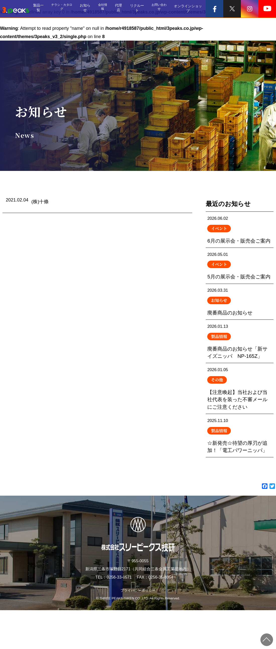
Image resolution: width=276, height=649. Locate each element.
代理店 (123, 9)
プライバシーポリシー (138, 629)
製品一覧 (45, 9)
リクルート (140, 9)
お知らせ (91, 9)
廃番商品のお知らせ (239, 326)
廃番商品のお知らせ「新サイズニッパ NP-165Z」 (239, 369)
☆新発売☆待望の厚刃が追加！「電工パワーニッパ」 (239, 472)
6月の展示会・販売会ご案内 (239, 235)
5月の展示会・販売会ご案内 (239, 282)
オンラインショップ (189, 9)
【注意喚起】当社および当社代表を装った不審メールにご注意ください (239, 421)
